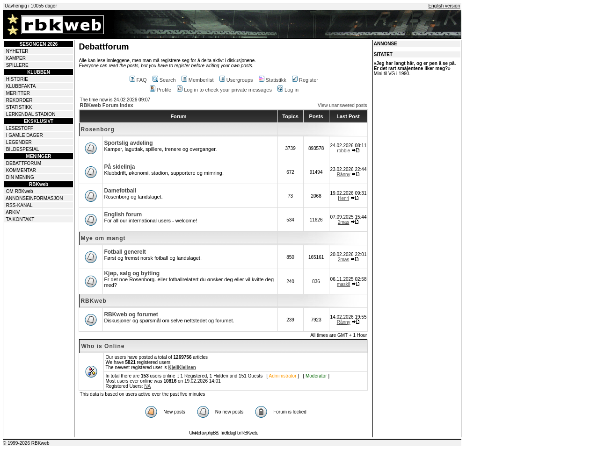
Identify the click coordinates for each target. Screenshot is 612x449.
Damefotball (120, 190)
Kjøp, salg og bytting (132, 273)
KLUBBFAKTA (21, 86)
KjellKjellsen (182, 367)
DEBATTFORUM (23, 163)
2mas (343, 222)
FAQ (138, 80)
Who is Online (102, 346)
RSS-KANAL (19, 205)
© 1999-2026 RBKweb (26, 443)
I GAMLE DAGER (24, 135)
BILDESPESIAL (22, 149)
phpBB (212, 432)
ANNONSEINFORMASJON (34, 198)
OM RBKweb (19, 191)
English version (444, 5)
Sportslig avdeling (128, 143)
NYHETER (17, 51)
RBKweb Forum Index (106, 105)
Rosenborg (97, 129)
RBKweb (93, 301)
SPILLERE (17, 65)
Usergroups (236, 80)
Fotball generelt (125, 252)
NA (147, 386)
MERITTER (18, 93)
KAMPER (16, 58)
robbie (343, 150)
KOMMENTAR (21, 170)
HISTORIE (17, 79)
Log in (288, 90)
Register (305, 80)
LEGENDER (19, 142)
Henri (343, 198)
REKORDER (19, 100)
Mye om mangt (102, 238)
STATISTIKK (19, 107)
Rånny (343, 174)
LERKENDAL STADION (31, 114)
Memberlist (198, 80)
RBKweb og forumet (131, 314)
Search (164, 80)
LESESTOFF (19, 128)
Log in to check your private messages (224, 90)
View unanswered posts (342, 105)
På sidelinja (119, 167)
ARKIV (13, 212)
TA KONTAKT (20, 219)
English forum (123, 214)
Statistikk (272, 80)
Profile (160, 90)
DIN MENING (20, 177)
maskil (343, 284)
